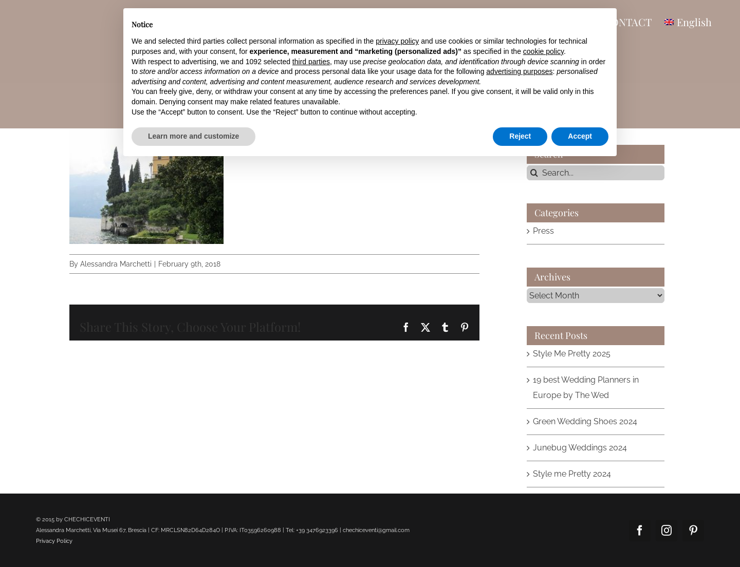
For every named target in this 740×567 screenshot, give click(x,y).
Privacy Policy (54, 541)
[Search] (534, 172)
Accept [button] (580, 136)
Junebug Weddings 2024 (580, 447)
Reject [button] (520, 136)
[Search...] (596, 172)
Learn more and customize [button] (193, 136)
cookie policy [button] (543, 51)
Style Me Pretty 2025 (571, 353)
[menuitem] (688, 21)
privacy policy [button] (397, 41)
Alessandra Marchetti (116, 264)
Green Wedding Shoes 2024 (585, 421)
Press (543, 231)
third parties (311, 62)
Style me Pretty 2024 (572, 474)
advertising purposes (519, 71)
